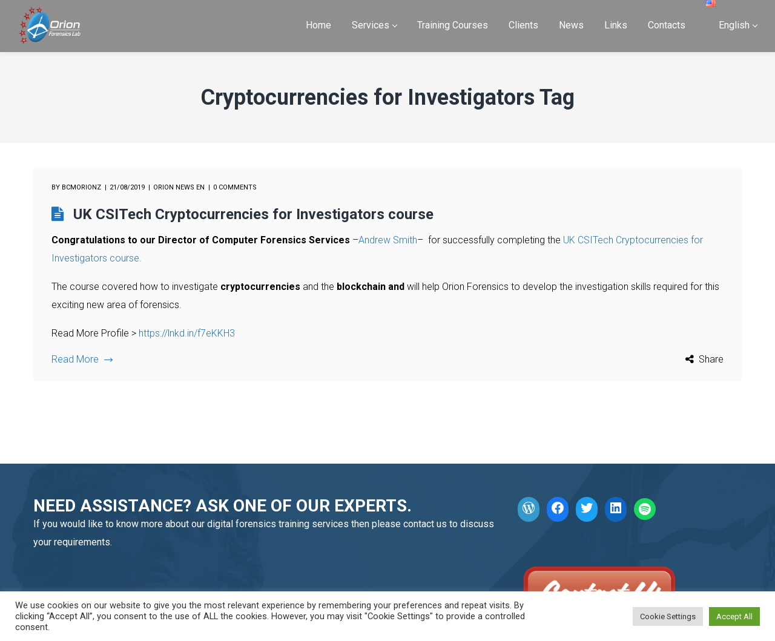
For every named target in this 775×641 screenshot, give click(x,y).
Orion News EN (179, 187)
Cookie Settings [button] (668, 616)
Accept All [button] (734, 616)
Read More (81, 359)
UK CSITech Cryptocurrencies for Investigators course (253, 214)
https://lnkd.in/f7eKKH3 (187, 333)
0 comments (235, 187)
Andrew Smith (387, 240)
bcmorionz (81, 187)
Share (711, 359)
